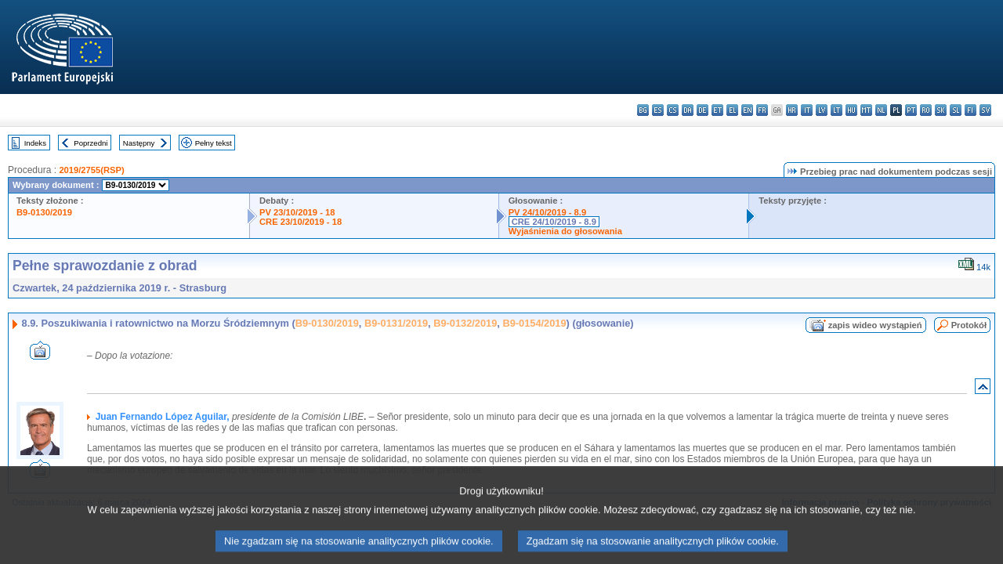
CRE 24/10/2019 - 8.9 (554, 221)
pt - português (911, 110)
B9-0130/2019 (44, 212)
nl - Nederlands (881, 110)
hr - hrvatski (792, 110)
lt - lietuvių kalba (836, 110)
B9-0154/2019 (534, 323)
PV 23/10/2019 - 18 (297, 212)
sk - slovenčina (941, 110)
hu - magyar (851, 110)
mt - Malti (866, 110)
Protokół (969, 325)
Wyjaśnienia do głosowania (565, 231)
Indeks (35, 143)
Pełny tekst (213, 143)
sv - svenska (985, 110)
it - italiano (807, 110)
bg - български (643, 110)
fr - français (762, 110)
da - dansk (687, 110)
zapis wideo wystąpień (875, 325)
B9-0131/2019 (396, 323)
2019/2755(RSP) (91, 170)
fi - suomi (970, 110)
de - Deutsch (702, 110)
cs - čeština (673, 110)
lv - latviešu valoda (821, 110)
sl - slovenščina (955, 110)
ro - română (926, 110)
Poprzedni (90, 143)
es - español (658, 110)
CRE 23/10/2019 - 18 (300, 221)
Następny (139, 143)
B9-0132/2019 (465, 323)
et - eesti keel (717, 110)
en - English (747, 110)
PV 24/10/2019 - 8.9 (548, 212)
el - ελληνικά (732, 110)
